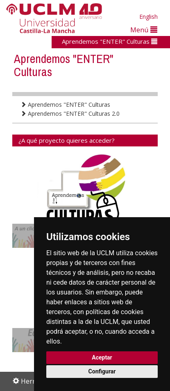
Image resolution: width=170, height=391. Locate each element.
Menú (143, 29)
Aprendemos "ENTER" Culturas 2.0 (70, 113)
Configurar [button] (102, 371)
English (148, 16)
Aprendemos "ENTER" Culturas (109, 41)
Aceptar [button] (102, 357)
